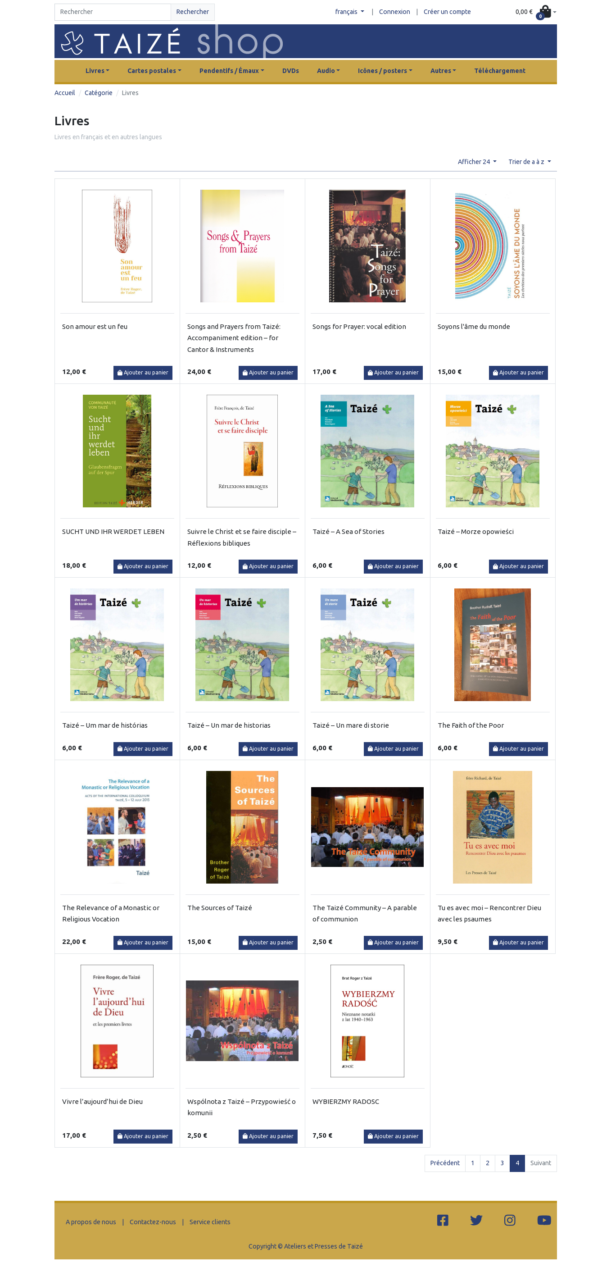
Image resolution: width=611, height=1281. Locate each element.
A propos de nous (91, 1222)
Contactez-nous (153, 1222)
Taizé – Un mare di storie (350, 725)
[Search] (112, 12)
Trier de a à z (527, 161)
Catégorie (99, 92)
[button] (536, 12)
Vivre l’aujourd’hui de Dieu (102, 1101)
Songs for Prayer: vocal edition (359, 326)
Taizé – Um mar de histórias (105, 725)
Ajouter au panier (143, 372)
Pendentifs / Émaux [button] (229, 70)
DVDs (290, 70)
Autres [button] (440, 70)
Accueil (64, 92)
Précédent (445, 1163)
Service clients (210, 1222)
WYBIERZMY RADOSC (345, 1101)
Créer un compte (447, 11)
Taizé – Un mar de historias (229, 725)
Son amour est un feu (94, 326)
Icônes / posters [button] (382, 70)
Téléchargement (499, 70)
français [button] (347, 11)
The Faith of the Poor (471, 725)
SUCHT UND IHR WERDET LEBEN (113, 531)
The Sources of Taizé (219, 908)
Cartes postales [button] (151, 70)
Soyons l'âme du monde (474, 326)
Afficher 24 (474, 161)
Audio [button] (326, 70)
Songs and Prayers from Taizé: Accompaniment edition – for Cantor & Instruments (234, 338)
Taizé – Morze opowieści (476, 531)
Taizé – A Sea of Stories (348, 531)
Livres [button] (95, 70)
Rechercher (193, 11)
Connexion (394, 11)
